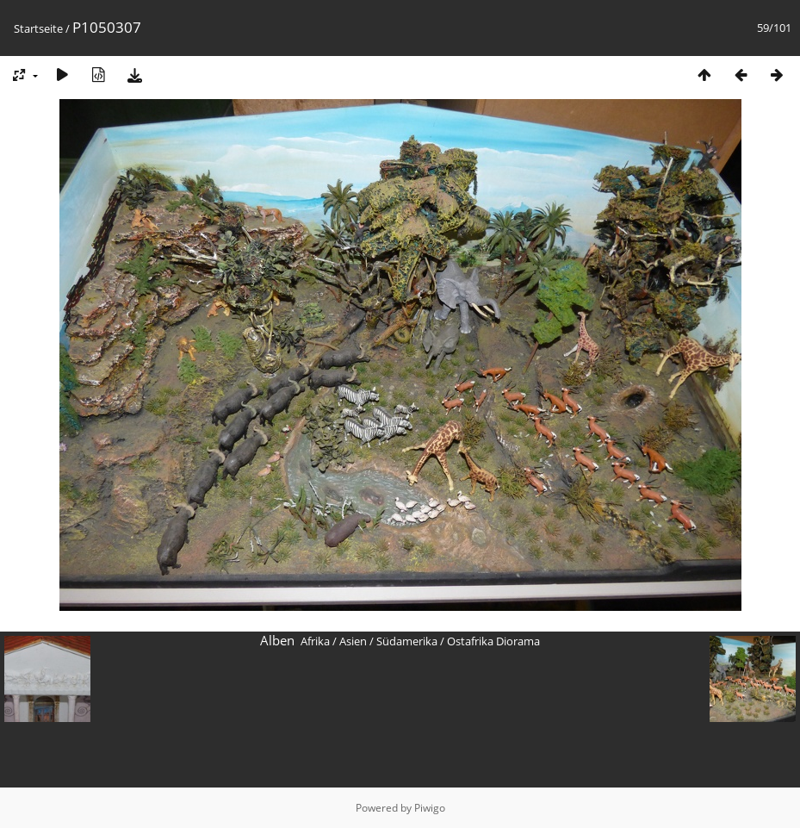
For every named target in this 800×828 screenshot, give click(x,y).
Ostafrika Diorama (493, 641)
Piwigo (429, 807)
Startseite (38, 28)
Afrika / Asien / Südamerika (369, 641)
